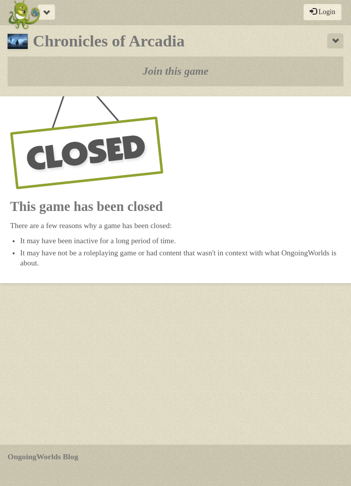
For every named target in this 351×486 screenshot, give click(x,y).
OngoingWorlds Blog (43, 456)
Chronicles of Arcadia (96, 41)
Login (322, 12)
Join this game (176, 71)
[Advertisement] (175, 364)
